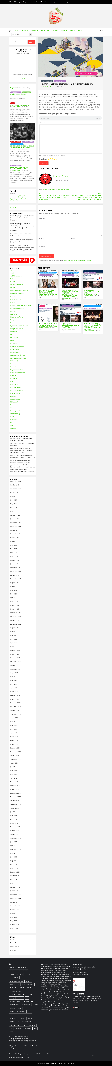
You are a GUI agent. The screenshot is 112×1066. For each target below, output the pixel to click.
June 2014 (13, 917)
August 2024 (14, 537)
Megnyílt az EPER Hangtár (19, 105)
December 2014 (15, 894)
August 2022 (14, 628)
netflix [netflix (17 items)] (12, 1018)
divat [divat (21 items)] (25, 971)
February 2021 (15, 695)
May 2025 (13, 504)
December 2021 (15, 658)
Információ (13, 343)
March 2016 (14, 868)
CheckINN (46, 190)
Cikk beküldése (44, 2)
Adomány (52, 2)
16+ (11, 270)
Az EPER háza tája (15, 141)
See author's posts (62, 180)
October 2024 (14, 530)
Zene (72, 30)
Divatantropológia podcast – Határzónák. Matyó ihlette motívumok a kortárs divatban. (92, 326)
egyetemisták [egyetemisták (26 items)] (14, 977)
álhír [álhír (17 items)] (11, 1032)
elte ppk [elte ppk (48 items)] (28, 981)
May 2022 (13, 639)
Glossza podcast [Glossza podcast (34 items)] (15, 991)
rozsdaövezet (60, 190)
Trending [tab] (26, 88)
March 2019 (14, 782)
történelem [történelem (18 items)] (27, 1028)
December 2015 (15, 872)
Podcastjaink (60, 2)
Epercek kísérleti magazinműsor (20, 305)
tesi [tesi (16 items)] (11, 1028)
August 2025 (14, 492)
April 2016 (13, 864)
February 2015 (15, 887)
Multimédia (14, 378)
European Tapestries (17, 308)
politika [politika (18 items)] (12, 1021)
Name (41, 239)
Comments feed (15, 947)
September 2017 (15, 838)
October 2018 (14, 801)
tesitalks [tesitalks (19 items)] (18, 1028)
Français (13, 320)
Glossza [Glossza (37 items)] (29, 988)
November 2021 (15, 662)
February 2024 (15, 560)
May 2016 (13, 861)
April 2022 (13, 643)
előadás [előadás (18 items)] (12, 984)
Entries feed (14, 943)
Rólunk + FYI (12, 2)
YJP (11, 422)
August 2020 (14, 718)
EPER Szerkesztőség (16, 448)
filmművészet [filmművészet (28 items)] (19, 988)
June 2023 (13, 590)
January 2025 (14, 519)
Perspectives (45, 30)
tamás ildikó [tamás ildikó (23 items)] (31, 1025)
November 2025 (15, 481)
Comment (43, 218)
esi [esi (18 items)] (18, 984)
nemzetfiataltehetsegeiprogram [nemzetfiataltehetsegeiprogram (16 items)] (20, 1015)
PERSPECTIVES (15, 393)
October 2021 (14, 665)
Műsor (64, 30)
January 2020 (14, 744)
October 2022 (14, 620)
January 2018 (14, 831)
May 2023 (13, 594)
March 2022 (14, 646)
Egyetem (25, 30)
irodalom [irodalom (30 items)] (20, 998)
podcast (13, 396)
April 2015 (13, 879)
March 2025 (14, 511)
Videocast (13, 419)
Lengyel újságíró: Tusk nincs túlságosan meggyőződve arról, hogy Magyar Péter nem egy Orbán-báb (22, 248)
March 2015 (14, 883)
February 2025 (15, 515)
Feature (34, 30)
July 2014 (13, 913)
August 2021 (14, 673)
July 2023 (13, 586)
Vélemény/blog (15, 414)
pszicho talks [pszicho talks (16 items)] (14, 1025)
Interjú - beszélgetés (47, 81)
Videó (12, 417)
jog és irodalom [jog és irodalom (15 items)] (15, 1001)
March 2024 (14, 556)
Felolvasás (13, 314)
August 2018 (14, 808)
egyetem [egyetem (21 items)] (27, 974)
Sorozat (12, 405)
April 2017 (13, 846)
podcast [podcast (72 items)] (30, 1018)
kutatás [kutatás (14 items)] (12, 1008)
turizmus (69, 190)
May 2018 (13, 816)
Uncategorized (15, 411)
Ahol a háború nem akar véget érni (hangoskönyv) (21, 241)
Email (73, 239)
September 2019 (15, 759)
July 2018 (13, 812)
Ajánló (12, 273)
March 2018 (14, 823)
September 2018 (15, 804)
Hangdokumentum (16, 329)
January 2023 (14, 609)
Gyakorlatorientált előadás (19, 326)
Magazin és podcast (60, 81)
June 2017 (13, 842)
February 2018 (15, 827)
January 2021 (14, 699)
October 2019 (14, 755)
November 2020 (15, 707)
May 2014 (13, 921)
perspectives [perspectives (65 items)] (21, 1018)
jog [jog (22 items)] (27, 998)
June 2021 (13, 680)
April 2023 (13, 598)
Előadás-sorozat (15, 92)
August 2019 (14, 763)
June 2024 (13, 545)
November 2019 (15, 752)
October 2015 (14, 876)
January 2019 (14, 789)
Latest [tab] (19, 88)
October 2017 (14, 834)
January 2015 (14, 891)
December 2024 (15, 522)
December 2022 (15, 613)
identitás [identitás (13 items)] (31, 994)
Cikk (11, 279)
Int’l (80, 30)
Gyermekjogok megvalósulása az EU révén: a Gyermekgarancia (91, 292)
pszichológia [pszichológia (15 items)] (26, 1021)
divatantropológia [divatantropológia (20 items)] (16, 974)
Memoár (13, 376)
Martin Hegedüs (45, 295)
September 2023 (15, 579)
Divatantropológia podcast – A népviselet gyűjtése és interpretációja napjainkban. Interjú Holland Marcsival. (70, 293)
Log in (12, 939)
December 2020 (15, 703)
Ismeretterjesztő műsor (17, 355)
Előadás (13, 296)
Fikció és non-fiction (16, 317)
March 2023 (14, 601)
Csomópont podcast (16, 285)
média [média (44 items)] (19, 1008)
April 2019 (13, 778)
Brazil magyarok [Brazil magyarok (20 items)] (15, 971)
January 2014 (14, 925)
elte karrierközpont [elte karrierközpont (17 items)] (16, 981)
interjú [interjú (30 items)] (12, 998)
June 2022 (13, 635)
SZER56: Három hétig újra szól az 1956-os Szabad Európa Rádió (22, 146)
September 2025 (15, 489)
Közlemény (13, 367)
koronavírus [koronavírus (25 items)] (26, 1005)
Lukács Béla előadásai (18, 94)
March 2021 (14, 692)
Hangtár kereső (27, 2)
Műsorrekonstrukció (17, 144)
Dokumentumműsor (28, 141)
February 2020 (15, 740)
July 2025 (13, 496)
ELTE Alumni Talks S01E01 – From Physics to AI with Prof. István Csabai (48, 325)
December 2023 (15, 568)
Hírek (15, 30)
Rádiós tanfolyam (16, 402)
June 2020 (13, 725)
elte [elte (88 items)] (22, 977)
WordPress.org (15, 950)
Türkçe (12, 408)
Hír (11, 335)
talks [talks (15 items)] (23, 1025)
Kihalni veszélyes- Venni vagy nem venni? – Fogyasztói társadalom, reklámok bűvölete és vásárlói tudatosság (86, 197)
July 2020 (13, 722)
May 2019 (13, 774)
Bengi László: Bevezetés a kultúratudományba (19, 168)
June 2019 (13, 770)
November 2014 (15, 898)
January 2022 (14, 654)
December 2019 (15, 748)
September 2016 (15, 849)
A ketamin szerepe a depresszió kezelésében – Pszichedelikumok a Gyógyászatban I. (22, 469)
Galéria (12, 323)
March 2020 (14, 737)
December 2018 (15, 793)
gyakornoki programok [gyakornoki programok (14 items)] (17, 994)
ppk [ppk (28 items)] (19, 1021)
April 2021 (13, 688)
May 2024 (13, 549)
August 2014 (14, 910)
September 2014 (15, 906)
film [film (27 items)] (11, 988)
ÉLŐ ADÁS (13, 207)
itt (66, 155)
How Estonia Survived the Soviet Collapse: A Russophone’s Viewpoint (22, 235)
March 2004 (14, 928)
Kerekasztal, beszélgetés (18, 358)
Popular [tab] (13, 88)
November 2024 (15, 526)
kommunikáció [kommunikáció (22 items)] (14, 1005)
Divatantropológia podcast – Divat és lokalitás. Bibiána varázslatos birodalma (48, 292)
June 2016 (13, 857)
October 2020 (14, 710)
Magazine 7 (62, 1063)
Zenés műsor (14, 428)
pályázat (52, 190)
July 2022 (13, 631)
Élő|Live (35, 2)
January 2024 (14, 564)
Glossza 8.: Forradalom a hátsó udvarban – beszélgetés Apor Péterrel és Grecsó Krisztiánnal (55, 197)
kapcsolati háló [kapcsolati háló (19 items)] (28, 1001)
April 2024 (13, 553)
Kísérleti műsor (15, 361)
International (14, 349)
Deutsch (13, 288)
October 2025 (14, 485)
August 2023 (14, 583)
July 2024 (13, 541)
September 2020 (15, 714)
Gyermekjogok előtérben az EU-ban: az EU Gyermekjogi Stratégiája (70, 326)
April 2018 (13, 819)
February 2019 (15, 785)
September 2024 (15, 534)
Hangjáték (13, 332)
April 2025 (13, 507)
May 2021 (13, 684)
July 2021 (13, 677)
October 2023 (14, 575)
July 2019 (13, 767)
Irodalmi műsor (15, 352)
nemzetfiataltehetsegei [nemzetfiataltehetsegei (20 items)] (17, 1011)
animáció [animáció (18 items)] (13, 967)
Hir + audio (14, 337)
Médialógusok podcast (17, 373)
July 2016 (13, 853)
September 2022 (15, 624)
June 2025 (13, 500)
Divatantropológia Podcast (48, 272)
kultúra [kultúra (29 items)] (35, 1005)
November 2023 (15, 571)
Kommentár (14, 364)
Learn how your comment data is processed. (77, 260)
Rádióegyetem (26, 92)
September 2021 (15, 669)
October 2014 (14, 902)
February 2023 (15, 605)
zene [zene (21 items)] (35, 1028)
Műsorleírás (14, 384)
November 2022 (15, 616)
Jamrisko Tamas (49, 86)
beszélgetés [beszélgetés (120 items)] (22, 967)
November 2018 (15, 797)
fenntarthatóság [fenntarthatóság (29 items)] (27, 984)
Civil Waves (54, 30)
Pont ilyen (43, 159)
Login (67, 2)
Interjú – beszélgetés (17, 346)
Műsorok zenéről (15, 387)
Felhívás (13, 311)
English (19, 2)
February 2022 (15, 650)
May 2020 (13, 729)
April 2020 (13, 733)
